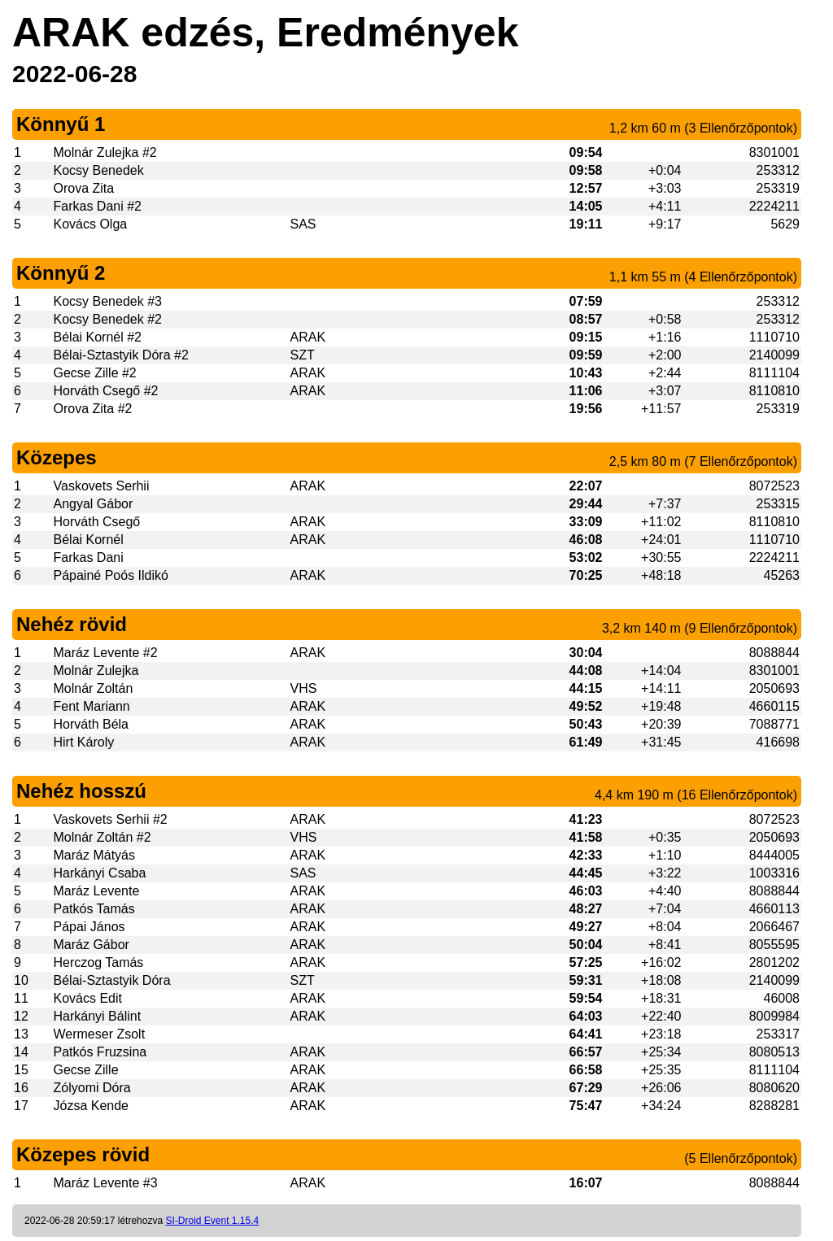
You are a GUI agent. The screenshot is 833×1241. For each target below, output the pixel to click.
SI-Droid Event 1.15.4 (212, 1220)
